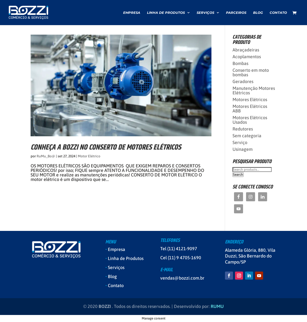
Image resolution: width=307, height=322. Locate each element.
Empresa (131, 13)
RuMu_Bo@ (46, 156)
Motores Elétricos (250, 99)
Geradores (243, 81)
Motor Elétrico (89, 156)
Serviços (205, 13)
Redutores (243, 129)
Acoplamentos (247, 56)
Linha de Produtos (166, 13)
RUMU (217, 306)
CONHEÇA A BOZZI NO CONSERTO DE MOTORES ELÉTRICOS (106, 147)
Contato (278, 13)
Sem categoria (247, 135)
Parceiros (236, 13)
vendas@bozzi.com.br (182, 278)
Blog (258, 13)
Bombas (240, 63)
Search (238, 174)
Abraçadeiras (246, 49)
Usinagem (243, 149)
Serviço (240, 142)
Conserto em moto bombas (251, 72)
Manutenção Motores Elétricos (254, 90)
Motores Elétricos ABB (250, 108)
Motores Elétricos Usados (250, 120)
